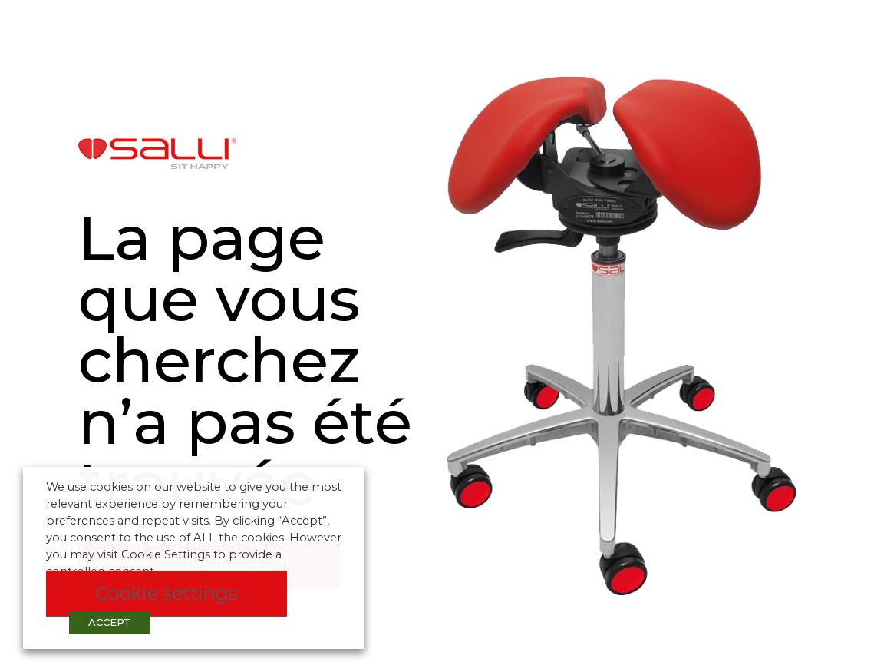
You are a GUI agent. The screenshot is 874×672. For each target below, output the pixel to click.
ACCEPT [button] (109, 622)
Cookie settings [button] (166, 593)
